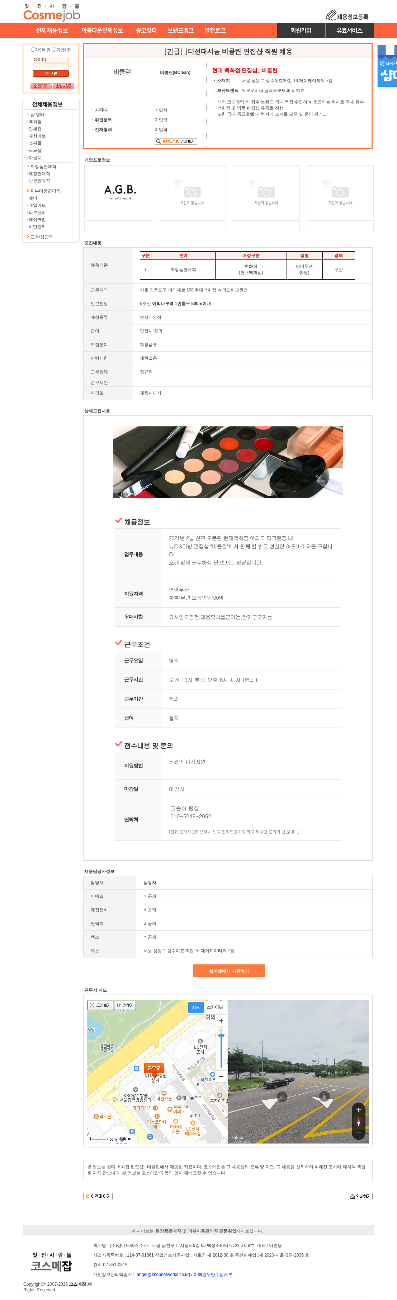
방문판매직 (39, 180)
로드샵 (35, 150)
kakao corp (237, 1138)
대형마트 (37, 136)
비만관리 (37, 226)
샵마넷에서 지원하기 (229, 971)
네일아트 (37, 205)
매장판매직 (39, 173)
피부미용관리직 (45, 190)
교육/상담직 (41, 236)
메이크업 (37, 219)
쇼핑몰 (35, 143)
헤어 (33, 198)
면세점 (35, 128)
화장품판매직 (43, 166)
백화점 (35, 121)
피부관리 (37, 212)
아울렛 (35, 157)
